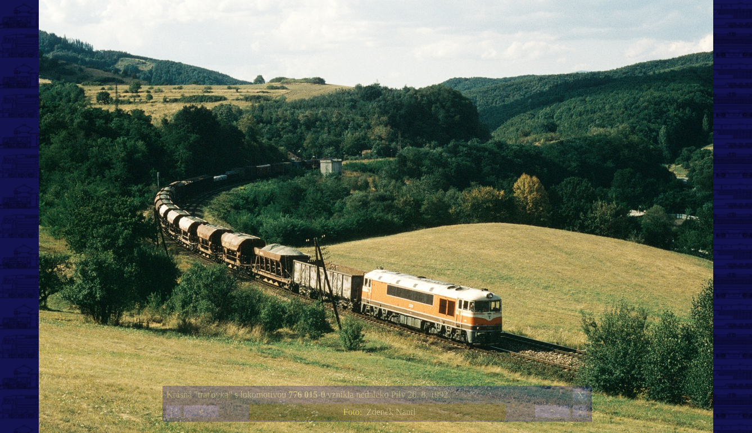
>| (580, 412)
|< (173, 412)
